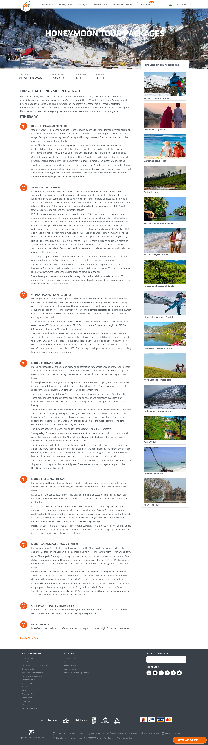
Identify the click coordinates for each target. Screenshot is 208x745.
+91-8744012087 (180, 4)
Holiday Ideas (65, 4)
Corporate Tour (28, 679)
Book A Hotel (27, 683)
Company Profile (29, 694)
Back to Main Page (29, 637)
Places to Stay (100, 4)
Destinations (47, 4)
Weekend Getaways (122, 4)
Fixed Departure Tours (31, 662)
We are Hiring (70, 669)
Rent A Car (26, 687)
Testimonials (27, 697)
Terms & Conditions (72, 658)
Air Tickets (26, 690)
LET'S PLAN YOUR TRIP (190, 740)
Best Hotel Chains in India (33, 672)
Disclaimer (68, 662)
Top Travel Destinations (32, 676)
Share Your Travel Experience (76, 672)
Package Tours (28, 658)
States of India (28, 669)
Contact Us (26, 701)
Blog (23, 705)
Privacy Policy (70, 665)
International (146, 4)
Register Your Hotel (30, 708)
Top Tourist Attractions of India (35, 665)
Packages (82, 4)
